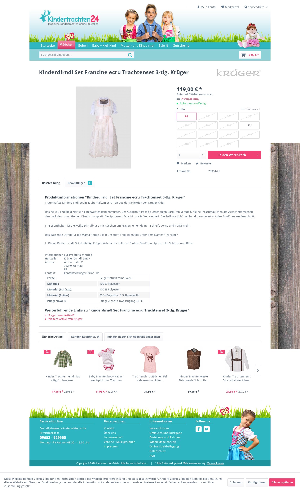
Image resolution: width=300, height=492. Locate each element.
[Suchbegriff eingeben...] (86, 54)
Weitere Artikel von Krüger (63, 319)
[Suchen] (130, 55)
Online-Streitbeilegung (164, 446)
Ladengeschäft (113, 437)
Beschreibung (51, 183)
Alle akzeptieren (282, 482)
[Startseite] (47, 45)
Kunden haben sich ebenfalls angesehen (133, 336)
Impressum (111, 446)
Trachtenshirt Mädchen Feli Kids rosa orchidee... (150, 378)
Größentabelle (251, 109)
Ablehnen (236, 482)
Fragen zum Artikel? (59, 315)
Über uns (110, 433)
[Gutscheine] (181, 45)
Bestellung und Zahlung (165, 437)
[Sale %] (163, 45)
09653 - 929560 (53, 437)
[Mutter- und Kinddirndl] (137, 45)
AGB (152, 455)
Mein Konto (208, 7)
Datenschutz (158, 451)
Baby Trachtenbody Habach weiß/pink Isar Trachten (106, 378)
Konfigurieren (257, 482)
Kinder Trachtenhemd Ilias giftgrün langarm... (63, 378)
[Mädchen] (66, 45)
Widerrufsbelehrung (163, 442)
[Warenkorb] (250, 55)
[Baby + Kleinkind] (104, 45)
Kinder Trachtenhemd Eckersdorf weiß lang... (237, 378)
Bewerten (204, 163)
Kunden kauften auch (85, 336)
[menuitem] (206, 7)
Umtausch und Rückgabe (166, 433)
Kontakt (109, 428)
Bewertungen (80, 183)
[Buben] (83, 45)
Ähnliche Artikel (52, 336)
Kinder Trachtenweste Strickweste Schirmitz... (194, 378)
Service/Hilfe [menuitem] (255, 7)
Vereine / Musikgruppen (119, 442)
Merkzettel (232, 7)
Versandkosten (190, 98)
